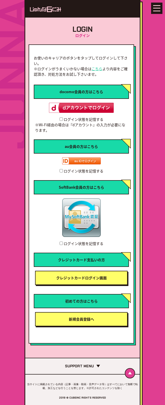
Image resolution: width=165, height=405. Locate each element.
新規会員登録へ (81, 319)
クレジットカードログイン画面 (81, 277)
